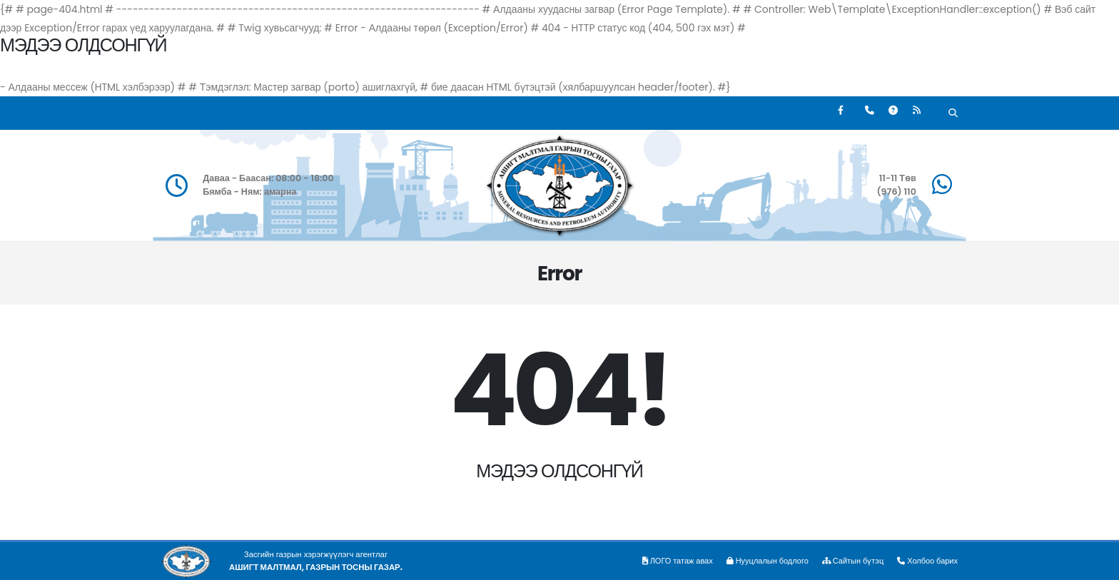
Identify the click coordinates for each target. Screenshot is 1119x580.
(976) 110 (896, 191)
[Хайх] (953, 114)
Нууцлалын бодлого (762, 560)
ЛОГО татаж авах (670, 560)
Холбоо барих (927, 560)
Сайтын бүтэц (850, 560)
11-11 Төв (897, 178)
